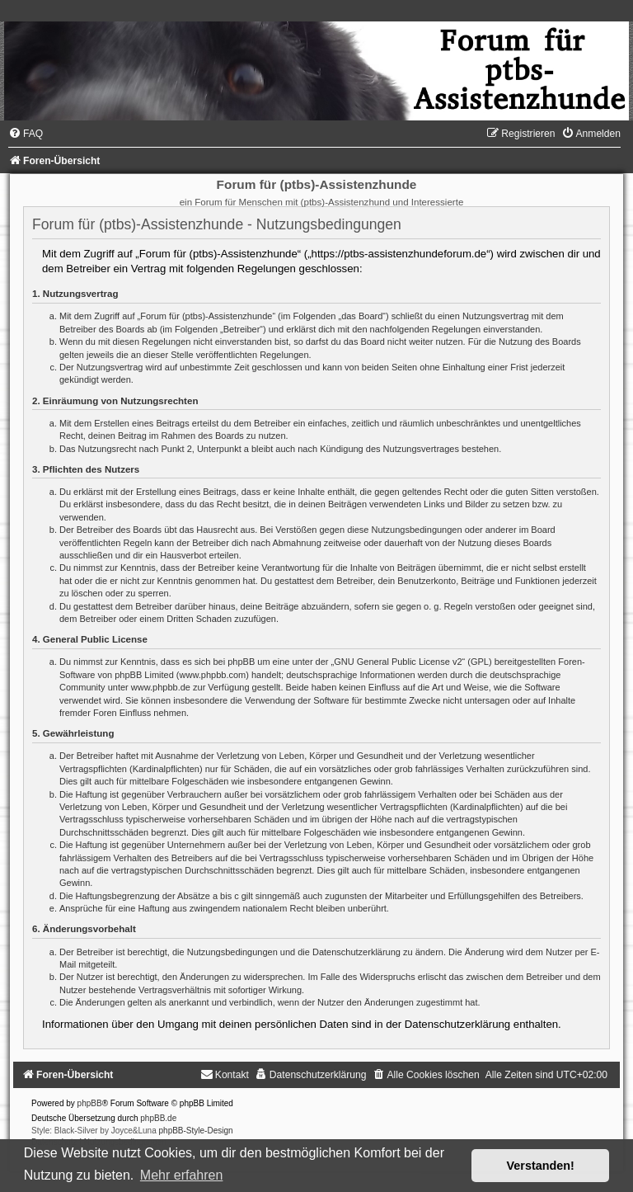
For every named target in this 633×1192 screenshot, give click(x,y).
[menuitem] (25, 133)
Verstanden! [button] (540, 1165)
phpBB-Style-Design (196, 1130)
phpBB (89, 1103)
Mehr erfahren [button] (181, 1175)
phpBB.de (158, 1118)
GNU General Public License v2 (398, 662)
